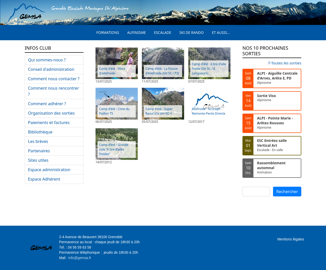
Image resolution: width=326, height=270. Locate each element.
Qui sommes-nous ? (47, 60)
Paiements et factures (49, 122)
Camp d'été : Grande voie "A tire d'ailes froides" (113, 149)
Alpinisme (136, 32)
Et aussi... (221, 32)
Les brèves (38, 141)
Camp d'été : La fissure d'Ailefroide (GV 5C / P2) (162, 70)
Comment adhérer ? (47, 103)
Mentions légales (290, 239)
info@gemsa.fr (80, 258)
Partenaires (39, 151)
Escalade (162, 32)
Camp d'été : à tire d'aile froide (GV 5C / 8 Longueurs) (209, 68)
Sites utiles (38, 160)
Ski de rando (191, 32)
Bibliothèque (40, 132)
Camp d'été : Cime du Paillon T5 (114, 111)
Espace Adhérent (44, 179)
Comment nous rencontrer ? (53, 91)
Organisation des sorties (51, 113)
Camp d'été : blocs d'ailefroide (112, 70)
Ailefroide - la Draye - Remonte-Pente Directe (208, 111)
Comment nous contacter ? (53, 79)
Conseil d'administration (51, 69)
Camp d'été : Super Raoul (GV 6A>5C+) (158, 111)
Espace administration (49, 169)
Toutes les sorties (286, 62)
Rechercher (287, 191)
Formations (107, 32)
